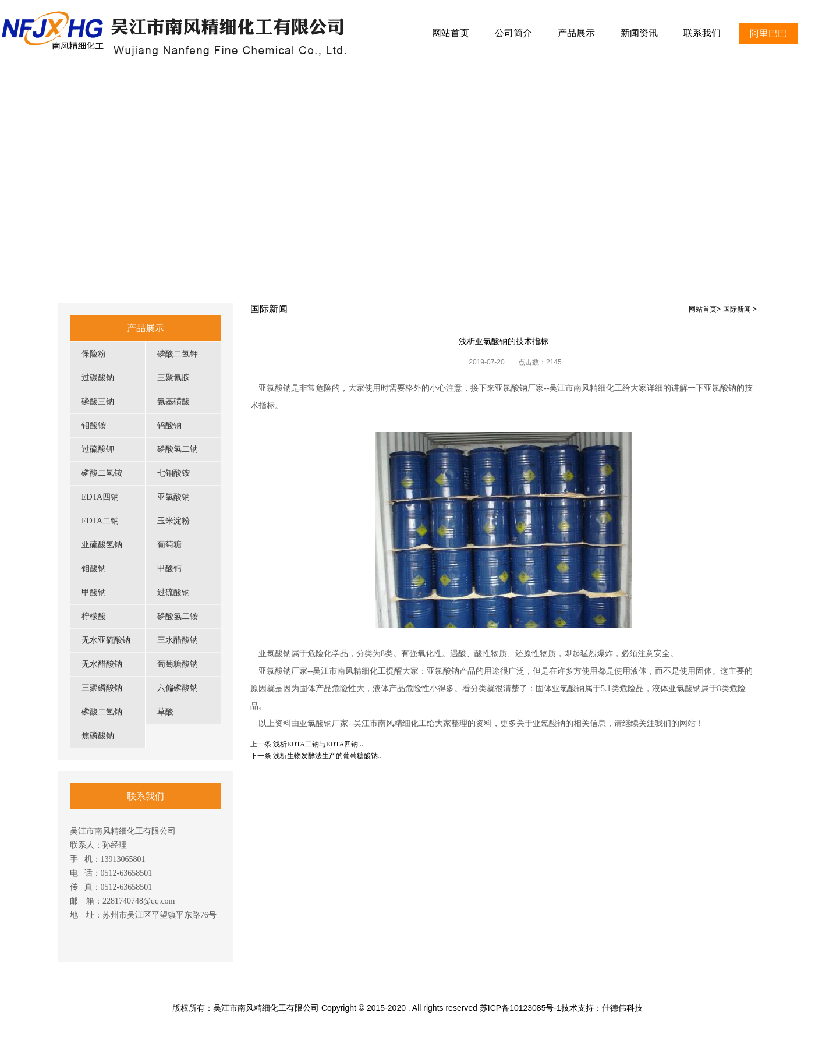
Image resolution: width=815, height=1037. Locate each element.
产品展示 (145, 328)
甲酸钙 (169, 568)
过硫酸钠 (173, 592)
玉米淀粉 (173, 520)
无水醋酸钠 (102, 664)
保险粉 (94, 353)
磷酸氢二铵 (177, 616)
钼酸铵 (94, 425)
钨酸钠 (169, 425)
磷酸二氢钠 (102, 711)
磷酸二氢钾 (177, 353)
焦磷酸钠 (98, 735)
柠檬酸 (94, 616)
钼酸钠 (94, 568)
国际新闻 (737, 309)
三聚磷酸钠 (102, 688)
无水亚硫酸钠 (106, 640)
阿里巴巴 (768, 33)
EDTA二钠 (100, 520)
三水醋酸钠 (177, 640)
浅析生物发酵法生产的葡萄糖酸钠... (328, 756)
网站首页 (703, 309)
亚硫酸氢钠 (102, 544)
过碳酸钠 (98, 377)
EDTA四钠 (100, 497)
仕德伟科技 (622, 1008)
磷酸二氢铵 (102, 473)
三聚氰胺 (173, 377)
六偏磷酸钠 (177, 688)
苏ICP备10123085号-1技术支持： (541, 1008)
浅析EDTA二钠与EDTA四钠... (318, 744)
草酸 (165, 711)
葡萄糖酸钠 (177, 664)
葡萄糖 (169, 544)
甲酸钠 (94, 592)
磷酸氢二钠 (177, 449)
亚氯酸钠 (173, 497)
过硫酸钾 (98, 449)
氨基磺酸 (173, 401)
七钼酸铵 (173, 473)
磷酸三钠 (98, 401)
